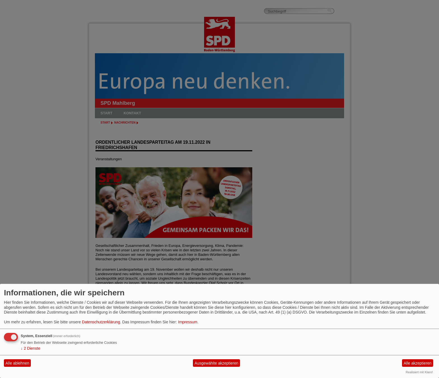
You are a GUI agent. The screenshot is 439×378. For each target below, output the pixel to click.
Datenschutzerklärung (101, 322)
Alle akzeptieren (418, 363)
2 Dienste (30, 348)
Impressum (187, 322)
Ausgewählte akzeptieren (216, 363)
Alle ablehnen (17, 363)
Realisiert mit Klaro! (419, 372)
